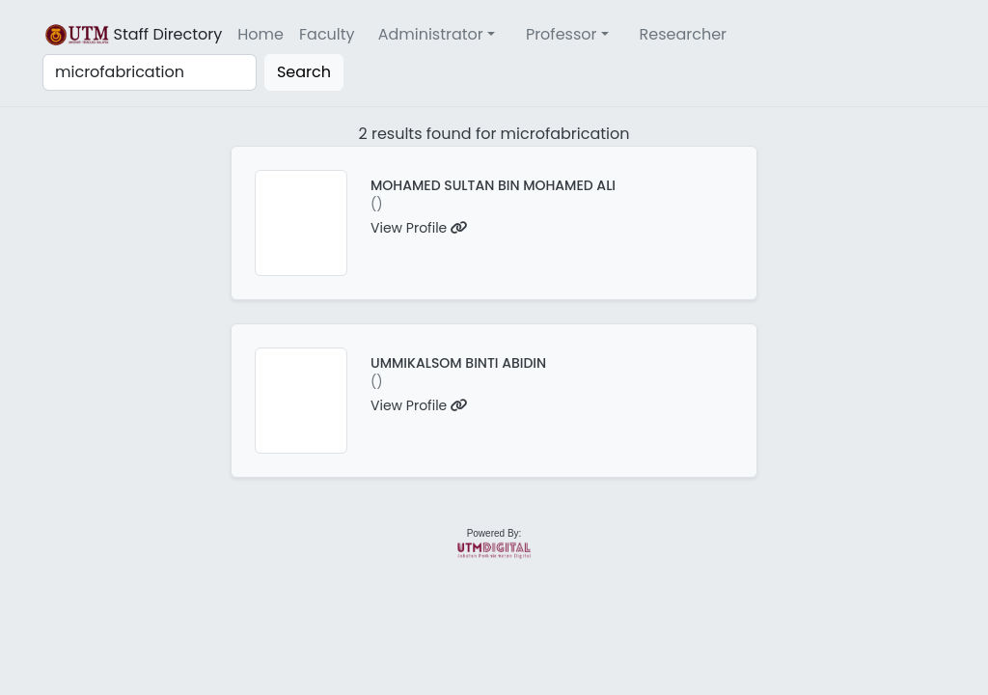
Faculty (327, 34)
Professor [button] (561, 34)
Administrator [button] (430, 34)
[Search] (149, 72)
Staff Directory (132, 34)
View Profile (419, 227)
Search (304, 72)
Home (260, 34)
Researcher (683, 34)
